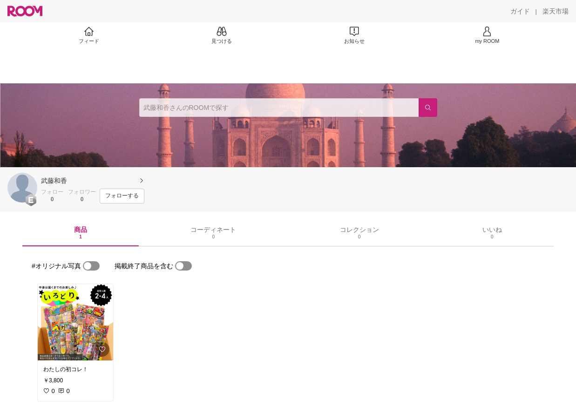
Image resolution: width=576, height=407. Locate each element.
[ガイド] (520, 11)
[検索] (428, 107)
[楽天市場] (555, 11)
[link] (75, 322)
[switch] (91, 266)
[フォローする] (122, 196)
